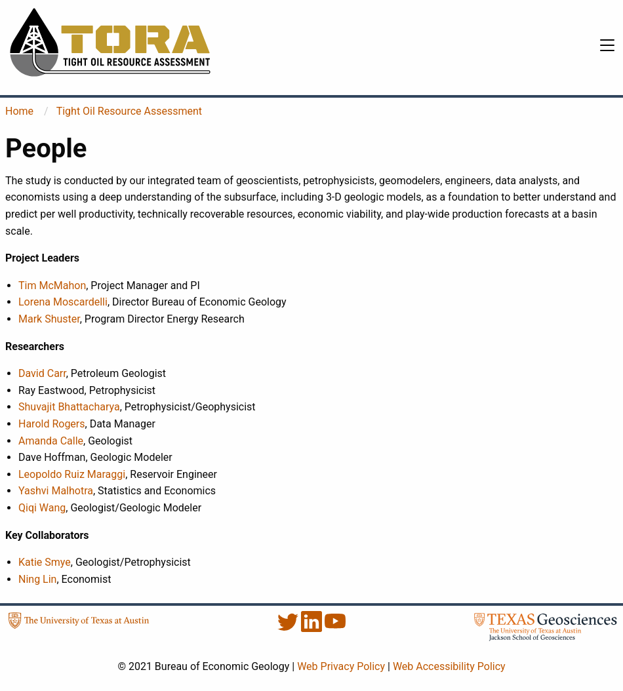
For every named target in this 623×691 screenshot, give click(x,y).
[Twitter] (289, 628)
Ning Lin (37, 579)
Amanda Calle (50, 441)
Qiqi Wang (42, 508)
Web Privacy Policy (341, 666)
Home (19, 111)
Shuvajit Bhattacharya (69, 407)
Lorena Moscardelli (63, 302)
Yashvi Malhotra (55, 490)
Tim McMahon (52, 285)
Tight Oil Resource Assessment (129, 111)
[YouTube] (335, 628)
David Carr (42, 373)
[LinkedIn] (313, 628)
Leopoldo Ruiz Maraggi (71, 474)
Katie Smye (44, 562)
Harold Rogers (51, 424)
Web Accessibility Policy (449, 666)
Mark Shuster (49, 319)
